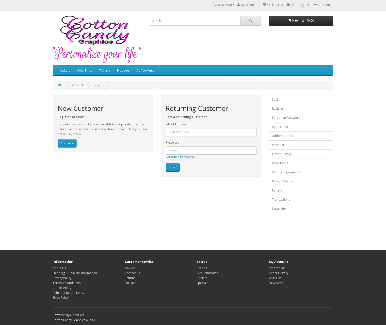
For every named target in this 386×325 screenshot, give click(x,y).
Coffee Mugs (145, 70)
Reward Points (282, 181)
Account (77, 85)
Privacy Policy (62, 278)
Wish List (278, 145)
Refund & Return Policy (68, 293)
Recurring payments (286, 172)
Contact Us (132, 273)
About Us (59, 268)
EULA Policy (61, 297)
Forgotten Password (180, 157)
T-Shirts (104, 70)
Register (277, 108)
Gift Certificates (207, 273)
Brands (202, 268)
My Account (280, 127)
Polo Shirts (84, 70)
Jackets (65, 70)
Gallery (130, 268)
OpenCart (77, 315)
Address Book (282, 136)
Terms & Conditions (66, 283)
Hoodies (123, 70)
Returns (277, 190)
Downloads (280, 163)
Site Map (131, 283)
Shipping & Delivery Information (75, 273)
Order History (281, 154)
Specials (202, 283)
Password (172, 142)
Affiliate (202, 278)
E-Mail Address (176, 124)
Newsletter (279, 209)
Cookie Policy (62, 288)
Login (97, 85)
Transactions (281, 199)
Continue (67, 143)
